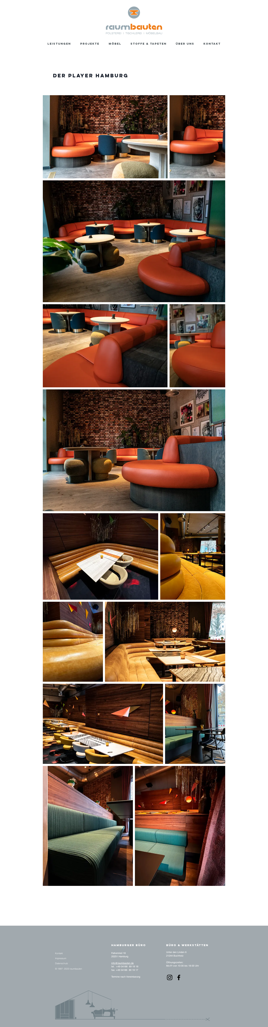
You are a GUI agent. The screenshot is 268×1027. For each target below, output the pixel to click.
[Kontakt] (59, 953)
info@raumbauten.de (122, 963)
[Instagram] (169, 977)
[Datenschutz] (61, 963)
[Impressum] (60, 958)
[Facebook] (178, 977)
